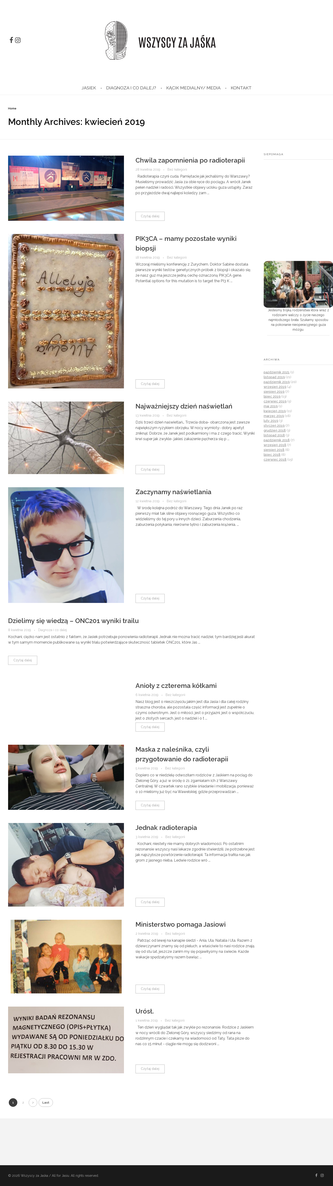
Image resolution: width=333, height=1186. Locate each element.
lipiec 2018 (272, 455)
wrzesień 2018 (275, 445)
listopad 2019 (274, 377)
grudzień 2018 (275, 430)
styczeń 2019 (274, 425)
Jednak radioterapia (166, 828)
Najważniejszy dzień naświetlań (184, 406)
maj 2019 (271, 406)
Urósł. (145, 1011)
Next (33, 1102)
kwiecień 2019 (275, 411)
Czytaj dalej (150, 216)
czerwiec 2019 (275, 401)
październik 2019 (277, 382)
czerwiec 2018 (275, 459)
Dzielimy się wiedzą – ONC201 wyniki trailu (73, 621)
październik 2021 (277, 372)
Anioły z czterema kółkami (176, 686)
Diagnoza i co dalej (52, 630)
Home (12, 108)
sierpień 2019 (274, 391)
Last (45, 1102)
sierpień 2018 (274, 450)
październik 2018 (277, 440)
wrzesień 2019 (275, 387)
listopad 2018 (274, 435)
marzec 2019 (274, 416)
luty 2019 (271, 421)
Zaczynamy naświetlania (173, 492)
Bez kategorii (177, 169)
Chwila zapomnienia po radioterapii (190, 160)
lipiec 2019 (272, 396)
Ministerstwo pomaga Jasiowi (181, 924)
